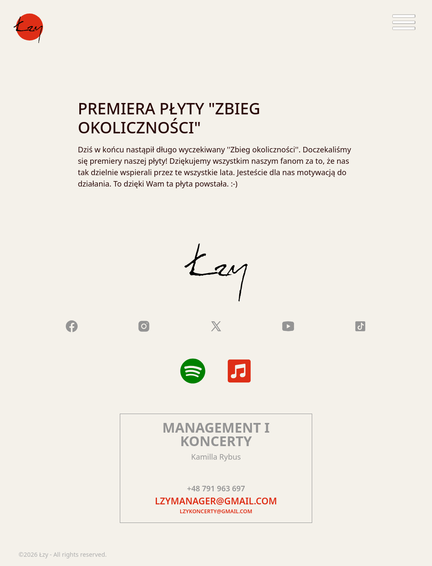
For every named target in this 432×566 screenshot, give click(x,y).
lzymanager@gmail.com (216, 501)
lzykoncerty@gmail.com (216, 511)
